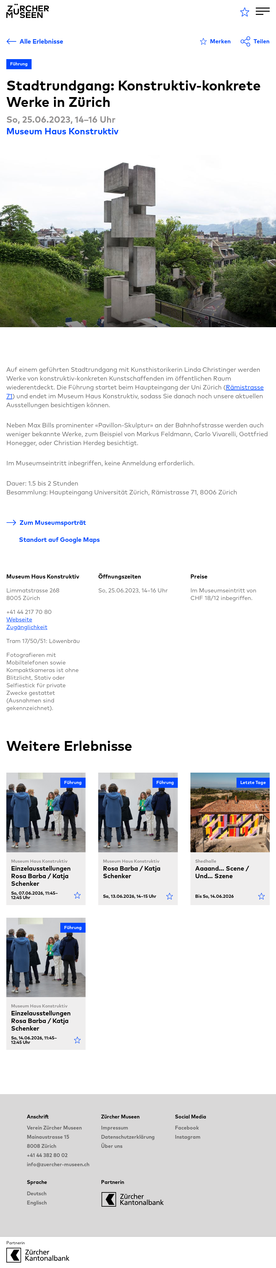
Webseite (19, 619)
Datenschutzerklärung (128, 1137)
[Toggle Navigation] (263, 11)
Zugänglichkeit (26, 627)
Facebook (187, 1127)
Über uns (112, 1146)
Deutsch (36, 1193)
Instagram (188, 1137)
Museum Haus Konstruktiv (62, 131)
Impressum (114, 1127)
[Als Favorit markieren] (215, 41)
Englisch (37, 1202)
